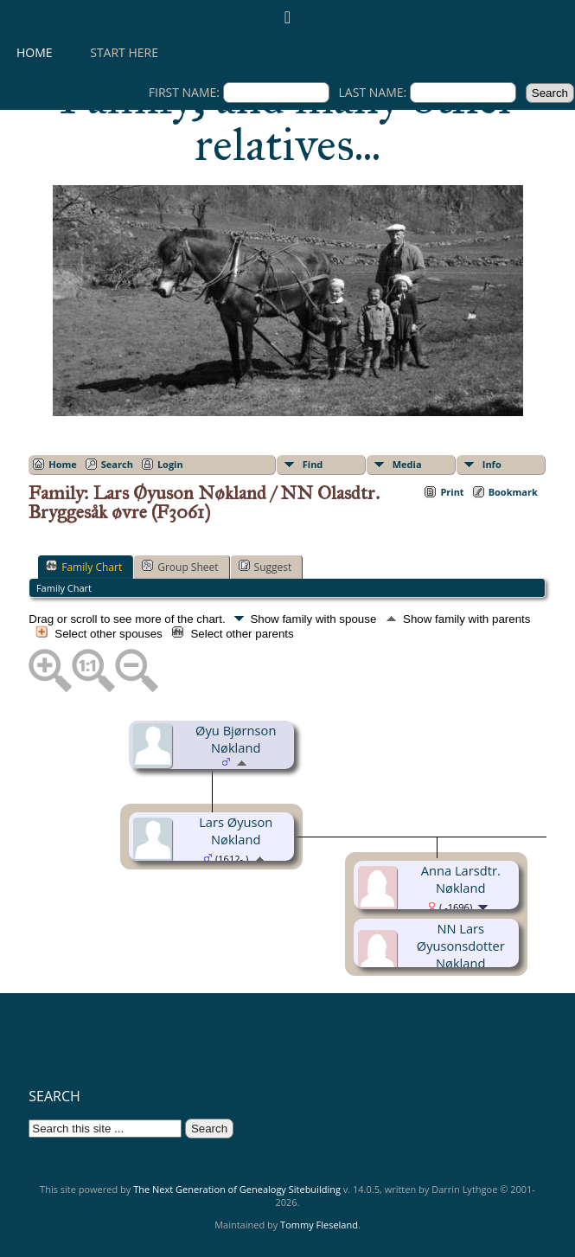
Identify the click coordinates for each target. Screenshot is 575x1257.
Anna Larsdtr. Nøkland (461, 879)
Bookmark (513, 491)
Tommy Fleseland (319, 1224)
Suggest (265, 566)
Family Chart (84, 566)
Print (451, 491)
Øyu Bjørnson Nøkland (235, 738)
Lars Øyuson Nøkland (235, 830)
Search (117, 464)
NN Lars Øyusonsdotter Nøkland (461, 946)
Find (313, 464)
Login (170, 464)
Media (407, 464)
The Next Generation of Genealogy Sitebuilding (237, 1189)
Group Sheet (180, 566)
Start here (124, 52)
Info (492, 464)
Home (34, 52)
